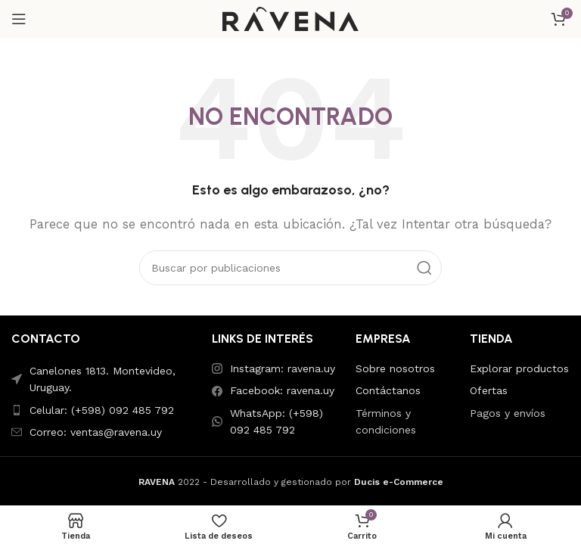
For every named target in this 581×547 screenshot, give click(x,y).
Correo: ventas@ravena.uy (96, 432)
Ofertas (489, 390)
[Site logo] (290, 18)
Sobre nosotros (395, 368)
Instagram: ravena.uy (282, 368)
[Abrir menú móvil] (19, 19)
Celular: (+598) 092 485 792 (102, 410)
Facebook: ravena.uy (282, 390)
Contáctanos (388, 390)
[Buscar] (290, 267)
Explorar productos (519, 368)
